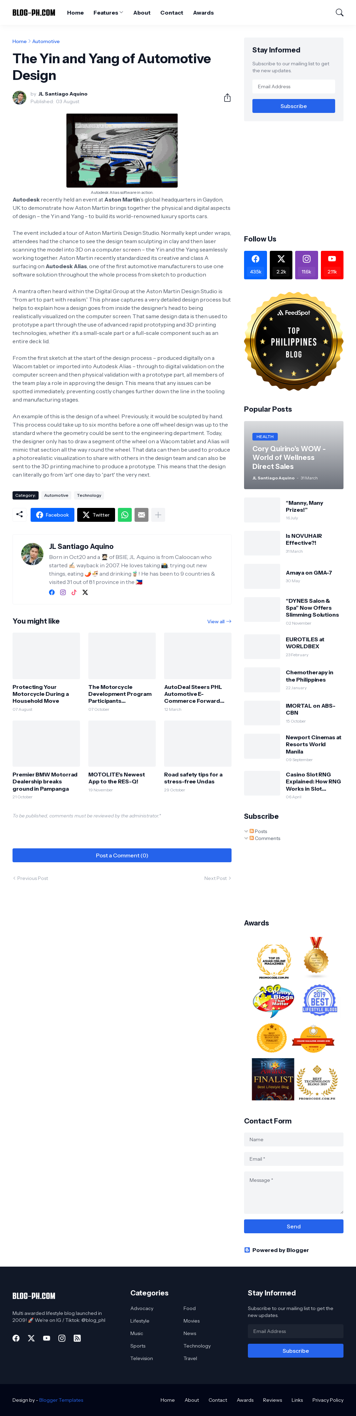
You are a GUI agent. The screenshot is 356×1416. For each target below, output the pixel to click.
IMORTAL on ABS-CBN (310, 709)
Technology (89, 495)
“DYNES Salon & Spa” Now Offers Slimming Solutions (312, 607)
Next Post (215, 878)
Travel (190, 1358)
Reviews (272, 1400)
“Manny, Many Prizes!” (304, 506)
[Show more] (158, 515)
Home (75, 12)
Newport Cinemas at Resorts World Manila (313, 744)
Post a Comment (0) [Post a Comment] (122, 855)
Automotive (46, 41)
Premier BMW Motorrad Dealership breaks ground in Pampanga (45, 781)
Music (136, 1333)
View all (216, 621)
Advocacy (141, 1308)
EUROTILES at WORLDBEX (305, 643)
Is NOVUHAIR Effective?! (304, 539)
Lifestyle (139, 1321)
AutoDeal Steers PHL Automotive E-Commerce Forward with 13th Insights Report (193, 694)
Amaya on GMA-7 (309, 572)
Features (106, 12)
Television (141, 1358)
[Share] (225, 98)
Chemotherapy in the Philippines (309, 676)
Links (297, 1400)
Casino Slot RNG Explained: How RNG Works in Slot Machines (313, 781)
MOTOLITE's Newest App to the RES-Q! (116, 778)
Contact (171, 12)
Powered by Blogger (276, 1249)
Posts (258, 831)
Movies (192, 1321)
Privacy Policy (328, 1400)
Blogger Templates (61, 1400)
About (142, 12)
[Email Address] (293, 86)
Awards (203, 12)
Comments (265, 838)
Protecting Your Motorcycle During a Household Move (40, 694)
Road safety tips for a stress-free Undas (193, 778)
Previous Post (32, 878)
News (190, 1333)
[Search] (336, 12)
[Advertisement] (300, 177)
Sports (137, 1346)
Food (190, 1308)
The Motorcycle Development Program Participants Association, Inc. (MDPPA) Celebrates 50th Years (119, 694)
